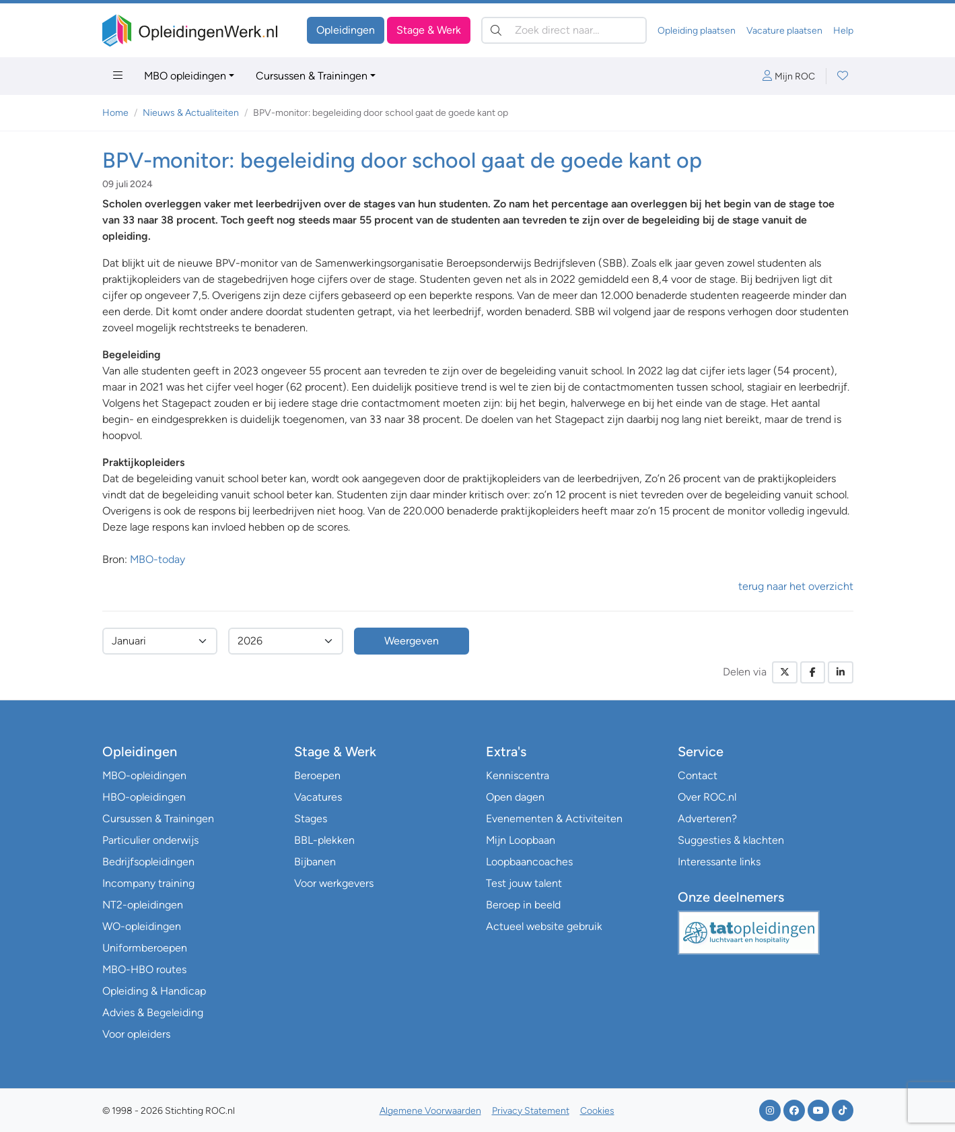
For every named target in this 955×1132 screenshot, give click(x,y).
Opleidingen (345, 30)
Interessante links (719, 861)
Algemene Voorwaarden (430, 1111)
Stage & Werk (428, 30)
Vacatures (318, 797)
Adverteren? (707, 818)
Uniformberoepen (144, 947)
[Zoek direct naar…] (564, 30)
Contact (697, 775)
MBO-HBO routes (144, 969)
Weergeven (411, 640)
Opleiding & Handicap (154, 991)
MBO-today (157, 559)
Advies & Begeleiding (152, 1012)
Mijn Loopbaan (520, 840)
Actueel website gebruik (544, 926)
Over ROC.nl (707, 797)
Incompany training (148, 883)
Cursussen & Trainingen (311, 75)
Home (115, 113)
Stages (310, 818)
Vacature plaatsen (784, 30)
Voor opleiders (136, 1034)
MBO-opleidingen (144, 775)
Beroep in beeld (523, 904)
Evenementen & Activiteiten (554, 818)
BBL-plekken (324, 840)
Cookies (597, 1111)
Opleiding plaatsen (697, 30)
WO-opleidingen (141, 926)
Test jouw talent (524, 883)
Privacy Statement (530, 1111)
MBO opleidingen (185, 75)
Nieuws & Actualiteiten (191, 113)
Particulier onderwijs (150, 840)
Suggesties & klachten (731, 840)
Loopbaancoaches (529, 861)
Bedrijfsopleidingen (148, 861)
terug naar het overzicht (795, 586)
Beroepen (317, 775)
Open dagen (515, 797)
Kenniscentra (517, 775)
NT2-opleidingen (142, 904)
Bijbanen (315, 861)
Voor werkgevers (334, 883)
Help (843, 30)
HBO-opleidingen (144, 797)
